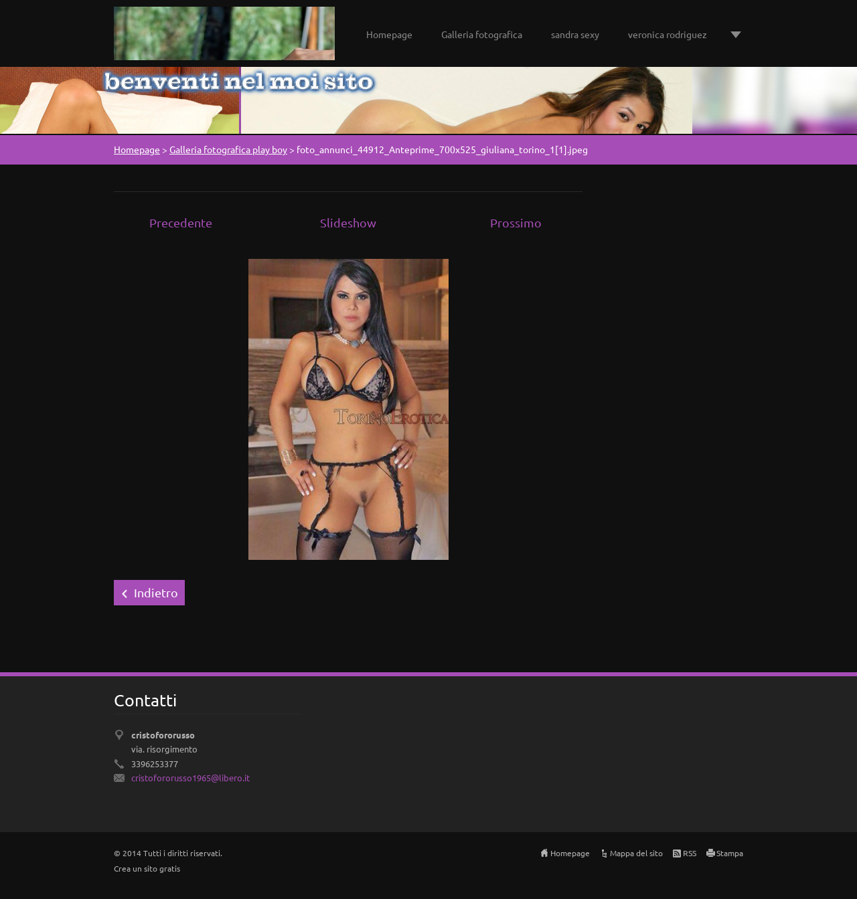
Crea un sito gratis (147, 868)
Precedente (180, 222)
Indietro (156, 592)
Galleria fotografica (481, 34)
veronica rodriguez (667, 34)
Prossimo (516, 222)
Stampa (729, 852)
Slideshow (348, 222)
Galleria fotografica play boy (228, 149)
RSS (689, 852)
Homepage (389, 34)
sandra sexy (575, 34)
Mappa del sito (636, 852)
